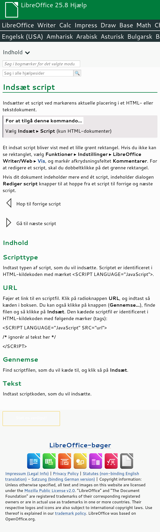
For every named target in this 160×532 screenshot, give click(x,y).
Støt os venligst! (31, 417)
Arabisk (86, 36)
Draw (108, 25)
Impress (85, 25)
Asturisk (112, 36)
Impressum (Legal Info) (27, 473)
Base (126, 25)
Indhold (13, 52)
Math (143, 25)
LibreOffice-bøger (80, 444)
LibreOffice (18, 25)
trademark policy (70, 513)
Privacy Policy (66, 473)
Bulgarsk (139, 36)
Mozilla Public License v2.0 (49, 490)
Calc (65, 25)
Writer (46, 25)
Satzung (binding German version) (63, 479)
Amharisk (59, 36)
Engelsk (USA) (22, 36)
